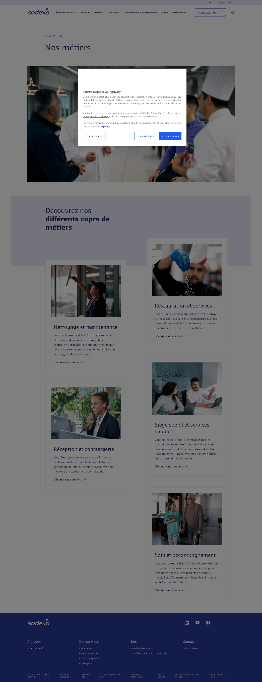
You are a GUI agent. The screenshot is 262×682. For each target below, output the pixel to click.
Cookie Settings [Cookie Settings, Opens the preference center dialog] (94, 136)
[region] (132, 107)
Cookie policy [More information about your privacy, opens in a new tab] (102, 126)
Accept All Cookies (170, 136)
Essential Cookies (146, 136)
